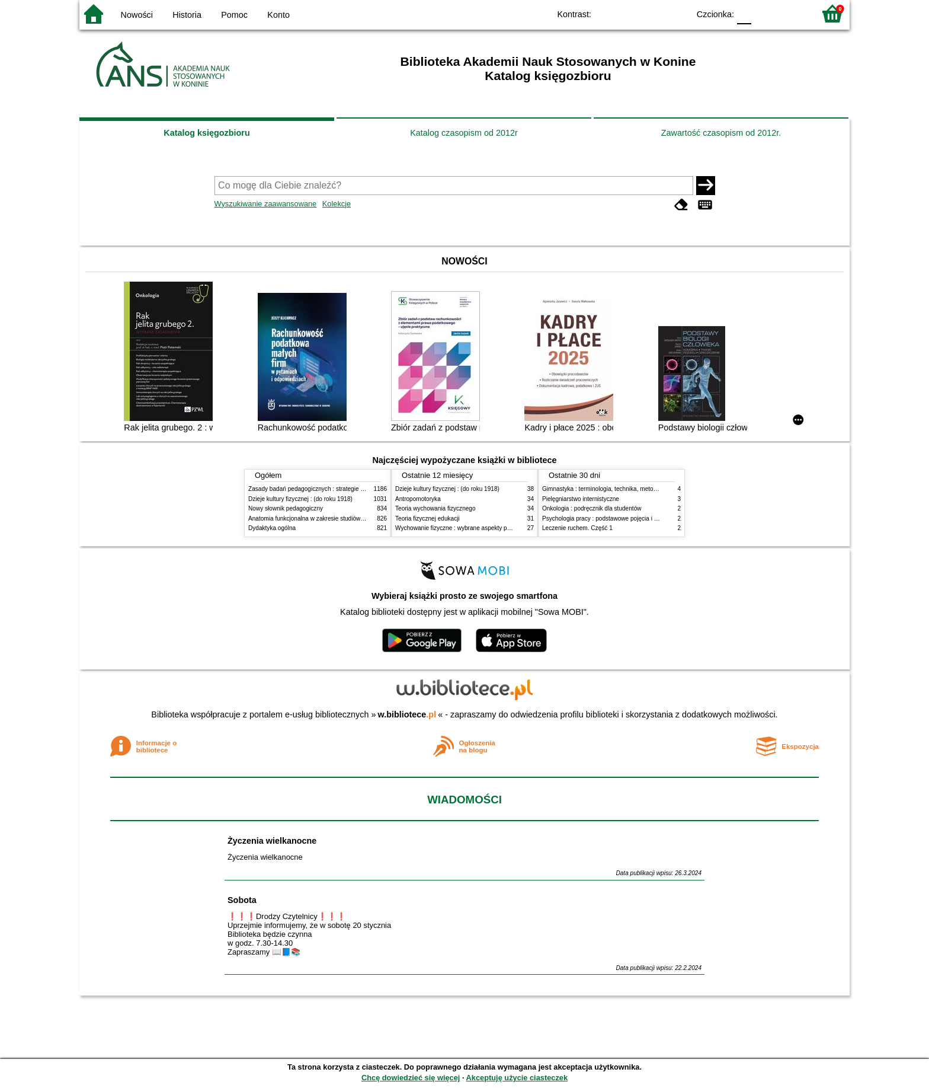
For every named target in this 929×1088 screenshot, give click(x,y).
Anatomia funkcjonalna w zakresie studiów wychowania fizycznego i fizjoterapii (352, 518)
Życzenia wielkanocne (272, 840)
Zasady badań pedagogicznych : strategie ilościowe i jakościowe (333, 489)
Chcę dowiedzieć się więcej (410, 1077)
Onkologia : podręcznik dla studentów (592, 508)
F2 (791, 13)
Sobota (242, 900)
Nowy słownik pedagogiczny (285, 508)
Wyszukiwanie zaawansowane (265, 203)
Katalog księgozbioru (207, 133)
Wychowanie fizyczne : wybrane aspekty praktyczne (464, 528)
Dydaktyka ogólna (272, 528)
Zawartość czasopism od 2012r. (721, 133)
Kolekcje (336, 203)
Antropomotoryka (418, 499)
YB (652, 13)
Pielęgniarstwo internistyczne (580, 499)
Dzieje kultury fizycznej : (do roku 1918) (300, 499)
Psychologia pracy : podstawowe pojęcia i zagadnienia (614, 518)
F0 (743, 13)
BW (628, 13)
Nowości (137, 15)
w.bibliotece (407, 714)
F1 (764, 13)
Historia (186, 15)
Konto (278, 15)
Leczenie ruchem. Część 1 (577, 528)
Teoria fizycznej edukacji (427, 518)
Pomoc (234, 15)
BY (676, 13)
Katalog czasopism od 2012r (464, 133)
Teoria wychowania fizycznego (435, 508)
